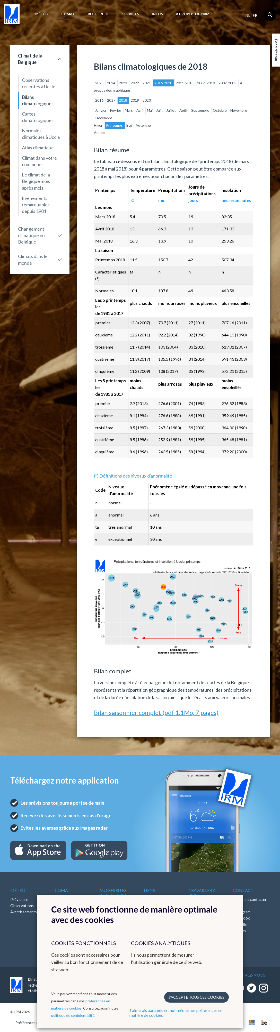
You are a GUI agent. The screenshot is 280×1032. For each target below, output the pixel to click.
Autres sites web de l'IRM (112, 893)
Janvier (101, 110)
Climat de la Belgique (30, 59)
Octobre (220, 110)
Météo (41, 14)
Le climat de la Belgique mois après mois (36, 181)
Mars (129, 110)
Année (99, 132)
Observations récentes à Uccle (38, 83)
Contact (243, 890)
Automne (143, 125)
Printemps (115, 125)
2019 (135, 100)
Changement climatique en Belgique (31, 235)
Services (130, 14)
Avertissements (23, 911)
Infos (157, 14)
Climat (68, 14)
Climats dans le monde (33, 259)
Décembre (103, 118)
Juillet (171, 110)
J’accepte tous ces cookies (196, 997)
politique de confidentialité (72, 1015)
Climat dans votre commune (39, 161)
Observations (22, 905)
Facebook (241, 918)
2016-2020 (163, 83)
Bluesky (239, 930)
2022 (135, 83)
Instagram (241, 911)
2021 (147, 83)
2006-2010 (206, 83)
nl (247, 15)
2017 (111, 100)
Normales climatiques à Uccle (41, 134)
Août (183, 110)
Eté (129, 125)
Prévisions (19, 899)
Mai (150, 110)
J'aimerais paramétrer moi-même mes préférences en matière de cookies (175, 1013)
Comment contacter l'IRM (250, 902)
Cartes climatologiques (38, 117)
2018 (123, 100)
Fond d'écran (276, 50)
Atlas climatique (38, 147)
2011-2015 (185, 83)
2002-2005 (227, 83)
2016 (99, 100)
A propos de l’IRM (192, 14)
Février (116, 110)
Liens (149, 890)
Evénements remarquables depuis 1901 (36, 204)
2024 (111, 83)
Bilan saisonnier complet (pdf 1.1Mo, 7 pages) (156, 712)
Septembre (200, 110)
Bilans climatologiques (38, 100)
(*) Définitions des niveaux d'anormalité (133, 476)
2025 (99, 83)
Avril (140, 110)
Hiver (98, 125)
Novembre (238, 110)
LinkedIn (240, 924)
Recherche (98, 14)
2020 (147, 100)
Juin (159, 110)
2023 (123, 83)
